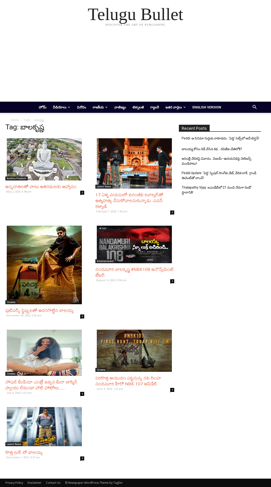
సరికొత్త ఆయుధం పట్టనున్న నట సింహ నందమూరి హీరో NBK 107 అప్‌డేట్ (128, 380)
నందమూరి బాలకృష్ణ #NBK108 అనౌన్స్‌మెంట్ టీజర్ (134, 272)
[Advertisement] (135, 66)
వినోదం (81, 107)
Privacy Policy (14, 483)
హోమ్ (42, 107)
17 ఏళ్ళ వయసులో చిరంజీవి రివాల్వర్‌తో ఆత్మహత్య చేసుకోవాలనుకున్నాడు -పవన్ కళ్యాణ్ (129, 200)
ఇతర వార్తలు (175, 107)
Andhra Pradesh (16, 178)
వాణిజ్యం (120, 107)
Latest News (104, 186)
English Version (206, 107)
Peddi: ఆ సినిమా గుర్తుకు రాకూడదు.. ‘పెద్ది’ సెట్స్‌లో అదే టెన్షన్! (220, 138)
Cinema (11, 302)
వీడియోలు (61, 107)
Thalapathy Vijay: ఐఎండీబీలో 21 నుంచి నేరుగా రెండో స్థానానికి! (216, 190)
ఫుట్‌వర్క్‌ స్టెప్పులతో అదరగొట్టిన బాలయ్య (39, 310)
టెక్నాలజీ (138, 107)
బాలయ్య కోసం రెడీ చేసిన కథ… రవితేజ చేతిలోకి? (212, 149)
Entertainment (105, 261)
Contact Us (53, 483)
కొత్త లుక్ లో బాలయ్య (23, 452)
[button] (254, 107)
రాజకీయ (100, 107)
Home (15, 120)
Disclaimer (35, 483)
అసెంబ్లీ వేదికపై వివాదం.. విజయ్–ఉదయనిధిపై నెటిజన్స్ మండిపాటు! (216, 161)
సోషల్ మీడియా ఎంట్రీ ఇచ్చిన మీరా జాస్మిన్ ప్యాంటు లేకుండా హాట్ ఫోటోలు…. (41, 384)
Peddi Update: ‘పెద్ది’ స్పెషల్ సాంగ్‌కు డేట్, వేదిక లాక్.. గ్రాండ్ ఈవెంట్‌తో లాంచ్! (219, 175)
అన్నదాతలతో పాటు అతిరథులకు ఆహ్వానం (40, 186)
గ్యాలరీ (154, 107)
